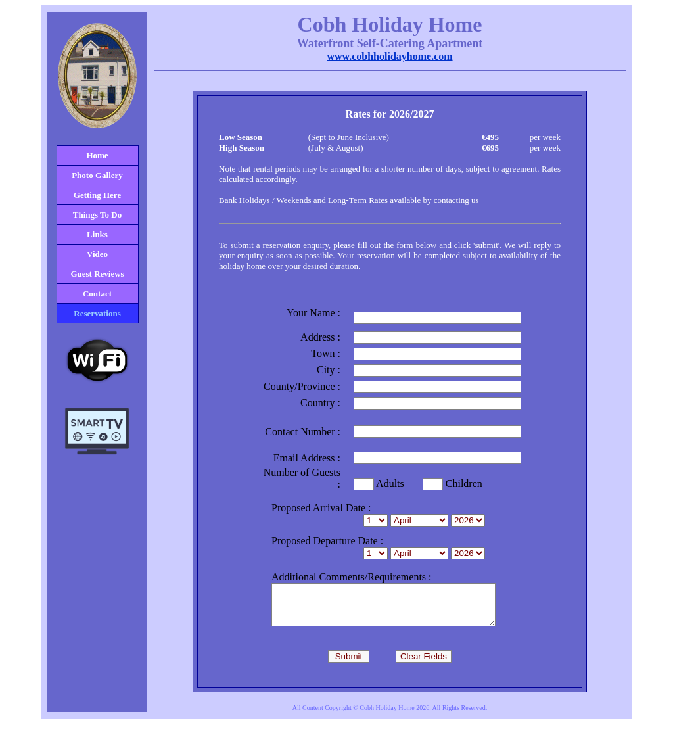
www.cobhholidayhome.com (389, 56)
